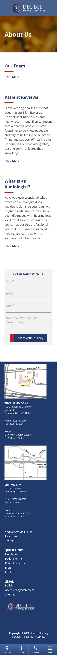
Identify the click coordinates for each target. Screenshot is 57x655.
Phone (10, 305)
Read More (12, 77)
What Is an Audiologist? (17, 183)
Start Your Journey (30, 338)
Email (9, 293)
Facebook (11, 536)
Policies (10, 585)
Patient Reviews (21, 97)
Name (10, 281)
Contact (10, 572)
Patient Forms (14, 558)
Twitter (9, 540)
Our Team (14, 66)
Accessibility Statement (19, 590)
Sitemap (10, 594)
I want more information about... (23, 318)
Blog (8, 567)
